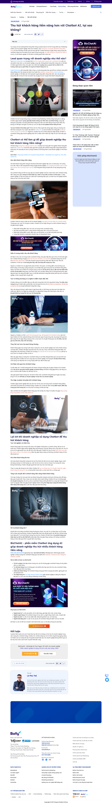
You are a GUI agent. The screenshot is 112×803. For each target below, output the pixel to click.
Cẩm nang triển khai (73, 6)
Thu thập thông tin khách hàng (34, 574)
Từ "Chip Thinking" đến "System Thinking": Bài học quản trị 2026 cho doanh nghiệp (86, 135)
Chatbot (14, 797)
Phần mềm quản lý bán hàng (61, 794)
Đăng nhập (98, 1)
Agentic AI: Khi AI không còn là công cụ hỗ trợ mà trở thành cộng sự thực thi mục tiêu (87, 115)
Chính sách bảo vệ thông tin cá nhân (83, 737)
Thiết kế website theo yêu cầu (18, 794)
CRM (29, 794)
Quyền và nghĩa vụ (78, 746)
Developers (70, 12)
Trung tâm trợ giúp (58, 1)
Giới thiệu (32, 6)
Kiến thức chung (50, 12)
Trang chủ (13, 17)
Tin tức (61, 12)
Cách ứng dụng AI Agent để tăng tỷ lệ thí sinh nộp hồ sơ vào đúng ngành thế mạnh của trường (86, 126)
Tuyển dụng (70, 1)
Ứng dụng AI (40, 12)
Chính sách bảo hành (79, 752)
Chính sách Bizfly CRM (79, 759)
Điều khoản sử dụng (78, 743)
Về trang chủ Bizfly (17, 1)
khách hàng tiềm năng (19, 61)
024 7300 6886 (46, 755)
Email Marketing (37, 794)
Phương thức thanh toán (80, 749)
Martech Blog (62, 6)
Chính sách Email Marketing (81, 756)
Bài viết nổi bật (29, 12)
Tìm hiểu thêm (48, 653)
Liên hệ (80, 1)
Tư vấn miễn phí (29, 653)
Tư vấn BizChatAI (38, 626)
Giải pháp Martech (42, 6)
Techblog (21, 17)
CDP (19, 797)
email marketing (58, 72)
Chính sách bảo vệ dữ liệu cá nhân (82, 740)
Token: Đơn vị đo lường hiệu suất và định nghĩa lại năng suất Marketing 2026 (86, 145)
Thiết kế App (47, 794)
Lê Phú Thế (15, 34)
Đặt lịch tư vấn (96, 6)
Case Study (53, 6)
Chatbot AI (38, 130)
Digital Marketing (15, 70)
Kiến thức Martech (15, 12)
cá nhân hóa (19, 147)
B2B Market (83, 6)
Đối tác (88, 1)
